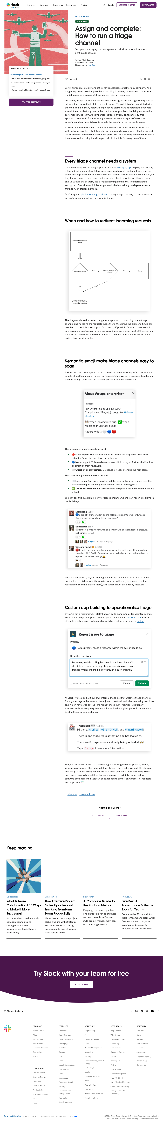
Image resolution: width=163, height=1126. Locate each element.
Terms (33, 1116)
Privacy (26, 1116)
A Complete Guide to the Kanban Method (99, 903)
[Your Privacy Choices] (65, 1116)
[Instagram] (136, 1011)
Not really (121, 815)
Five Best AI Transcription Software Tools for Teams (137, 905)
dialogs (141, 621)
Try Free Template (31, 102)
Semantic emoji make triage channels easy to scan (30, 84)
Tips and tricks (87, 793)
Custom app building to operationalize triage (30, 90)
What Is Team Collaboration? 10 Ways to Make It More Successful (23, 907)
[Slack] (12, 5)
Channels (72, 793)
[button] (13, 1011)
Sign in (111, 5)
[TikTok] (158, 1011)
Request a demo (127, 5)
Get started (148, 5)
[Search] (104, 5)
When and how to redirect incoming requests (30, 79)
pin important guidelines (94, 194)
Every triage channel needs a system (26, 74)
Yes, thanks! (98, 815)
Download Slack (12, 1116)
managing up (124, 167)
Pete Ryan (91, 65)
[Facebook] (142, 1011)
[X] (147, 1011)
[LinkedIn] (131, 1011)
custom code (134, 617)
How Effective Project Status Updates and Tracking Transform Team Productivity (60, 907)
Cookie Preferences (46, 1116)
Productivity (82, 17)
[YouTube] (152, 1011)
